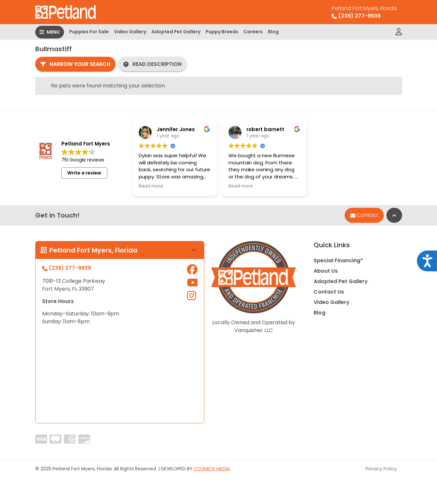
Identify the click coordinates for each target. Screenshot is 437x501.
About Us (326, 271)
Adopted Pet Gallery (175, 31)
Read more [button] (151, 186)
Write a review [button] (84, 173)
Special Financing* (338, 260)
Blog (273, 31)
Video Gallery (130, 31)
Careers (253, 31)
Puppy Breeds (222, 31)
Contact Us (329, 292)
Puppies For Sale (89, 31)
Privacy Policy (381, 468)
